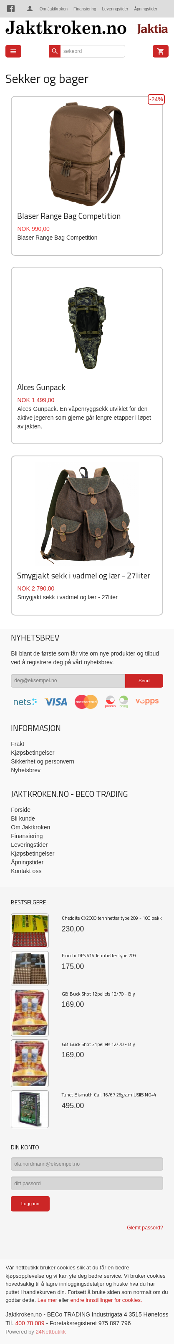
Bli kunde (23, 818)
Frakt (17, 744)
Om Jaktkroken (54, 9)
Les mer (48, 1300)
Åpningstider (145, 9)
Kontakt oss (26, 871)
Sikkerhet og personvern (42, 761)
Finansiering (84, 9)
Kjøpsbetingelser (32, 752)
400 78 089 (29, 1323)
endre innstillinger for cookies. (106, 1300)
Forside (20, 809)
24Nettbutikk (50, 1332)
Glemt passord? (145, 1228)
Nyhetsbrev (25, 770)
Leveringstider (115, 9)
